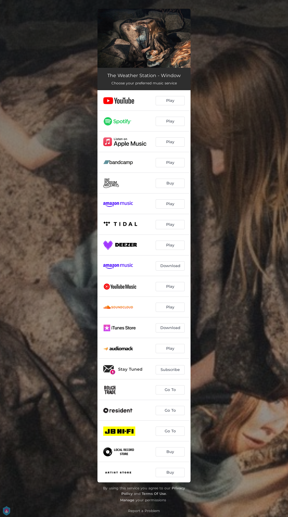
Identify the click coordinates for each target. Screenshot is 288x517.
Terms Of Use (154, 493)
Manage (127, 500)
